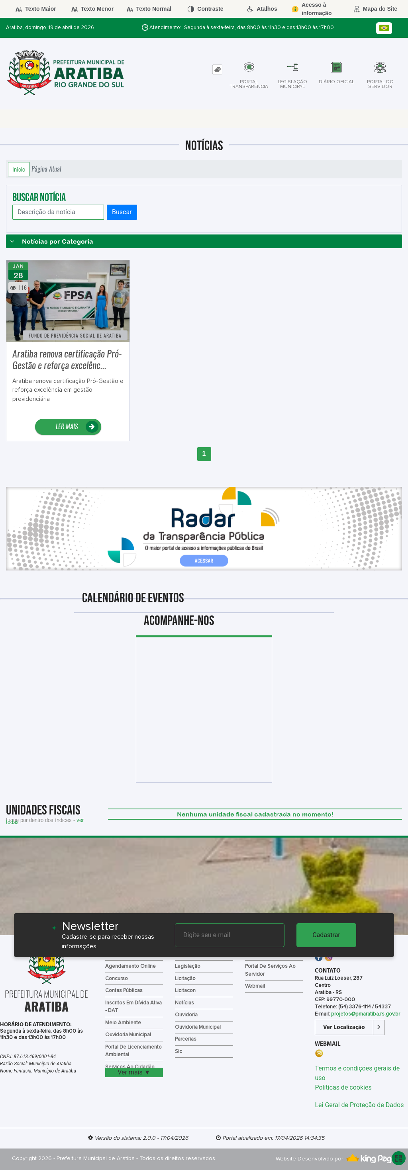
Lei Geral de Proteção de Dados (359, 1105)
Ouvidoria (186, 1015)
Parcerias (185, 1039)
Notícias (184, 1003)
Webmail (255, 986)
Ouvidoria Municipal (128, 1034)
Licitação (185, 978)
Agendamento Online (130, 966)
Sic (178, 1051)
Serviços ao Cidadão (130, 1067)
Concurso (116, 978)
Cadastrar (326, 935)
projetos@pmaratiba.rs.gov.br (365, 1014)
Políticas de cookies (343, 1087)
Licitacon (185, 990)
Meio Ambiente (123, 1022)
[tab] (217, 69)
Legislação (187, 966)
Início (18, 169)
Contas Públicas (124, 990)
